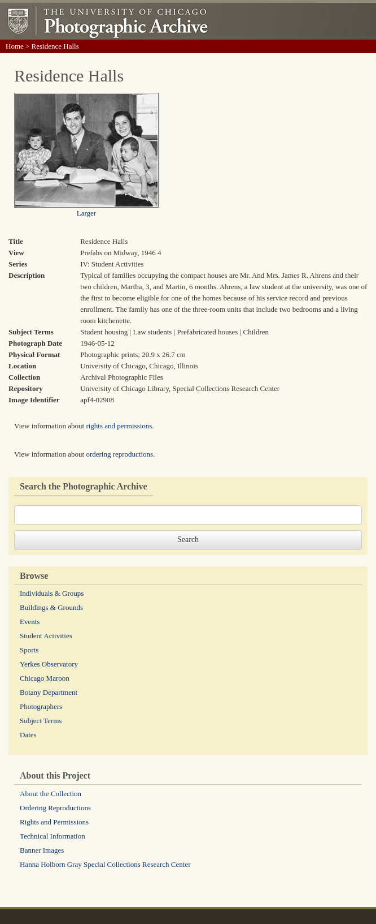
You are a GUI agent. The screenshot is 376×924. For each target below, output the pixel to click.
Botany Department (48, 692)
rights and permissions (119, 426)
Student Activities (46, 635)
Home (15, 46)
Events (30, 621)
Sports (29, 650)
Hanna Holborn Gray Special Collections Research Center (105, 864)
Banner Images (42, 850)
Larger (86, 213)
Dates (28, 734)
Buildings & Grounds (51, 607)
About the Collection (50, 793)
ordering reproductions (119, 454)
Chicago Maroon (44, 678)
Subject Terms (41, 720)
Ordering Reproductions (55, 807)
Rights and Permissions (54, 822)
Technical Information (52, 836)
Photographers (41, 706)
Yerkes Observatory (49, 664)
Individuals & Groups (52, 593)
